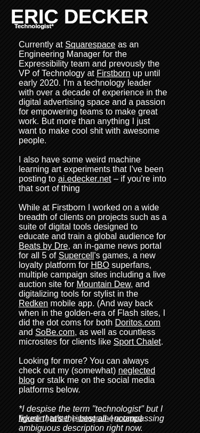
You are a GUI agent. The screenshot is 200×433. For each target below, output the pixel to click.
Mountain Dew (104, 284)
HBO (100, 264)
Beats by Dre (43, 245)
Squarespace (90, 44)
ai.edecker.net (84, 178)
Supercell (76, 255)
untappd (128, 418)
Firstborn (113, 73)
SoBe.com (55, 332)
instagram (92, 418)
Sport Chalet (137, 341)
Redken (33, 303)
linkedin (31, 418)
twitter (60, 418)
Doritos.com (138, 322)
